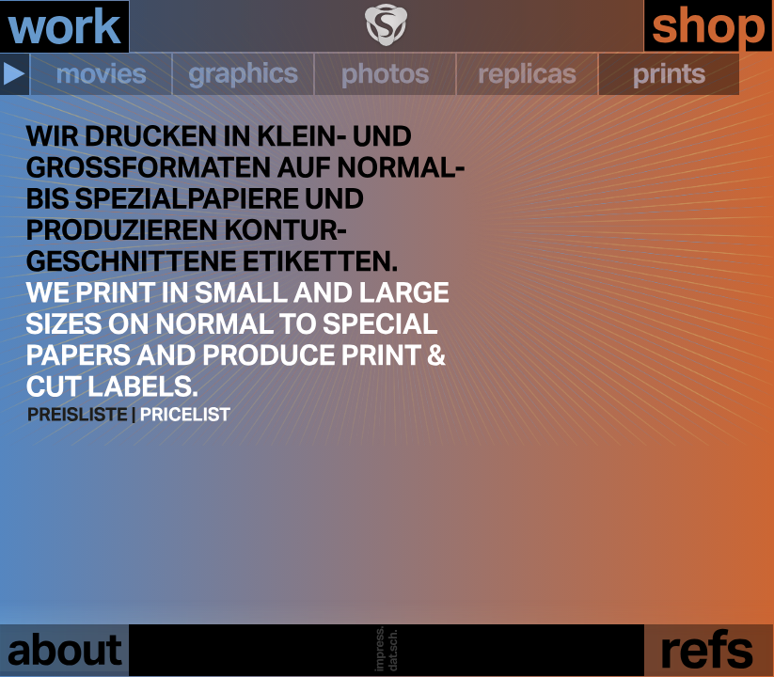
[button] (14, 74)
